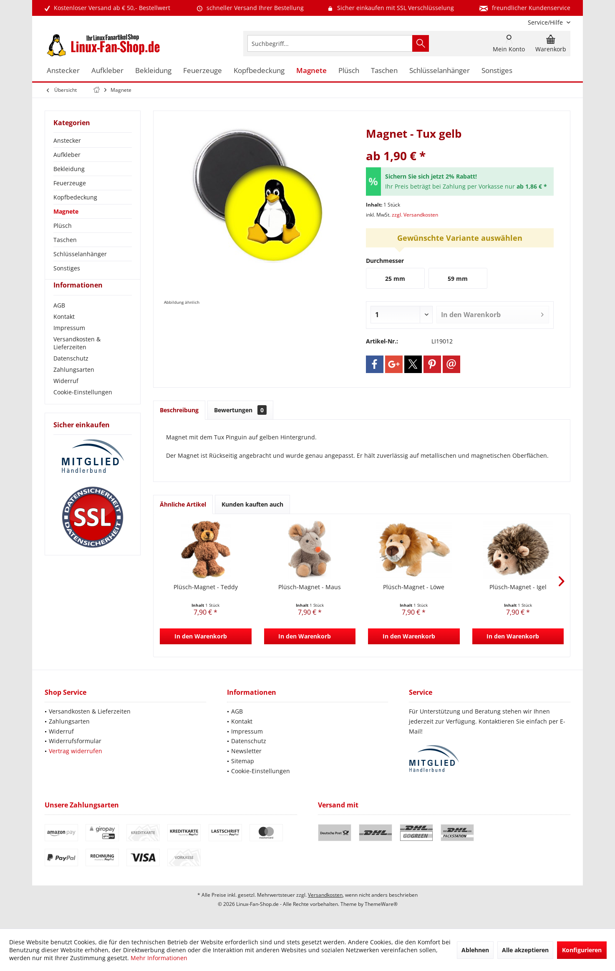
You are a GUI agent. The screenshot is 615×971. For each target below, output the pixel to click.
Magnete (65, 211)
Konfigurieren (582, 950)
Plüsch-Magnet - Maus (309, 587)
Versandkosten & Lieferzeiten (77, 358)
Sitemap (242, 761)
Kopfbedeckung (75, 197)
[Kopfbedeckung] (259, 70)
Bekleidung (69, 169)
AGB (59, 320)
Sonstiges (66, 268)
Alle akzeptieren (525, 950)
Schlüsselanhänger (80, 254)
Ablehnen (475, 950)
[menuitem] (546, 22)
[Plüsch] (349, 70)
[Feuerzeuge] (202, 70)
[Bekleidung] (153, 70)
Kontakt (64, 331)
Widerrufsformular (75, 741)
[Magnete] (311, 70)
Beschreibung (179, 410)
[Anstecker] (63, 70)
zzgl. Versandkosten (415, 214)
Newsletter (246, 751)
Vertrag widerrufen (75, 751)
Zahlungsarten (73, 384)
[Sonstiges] (497, 70)
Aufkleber (67, 155)
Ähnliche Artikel (183, 504)
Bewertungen (240, 410)
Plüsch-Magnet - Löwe (413, 587)
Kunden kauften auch (252, 504)
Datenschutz (70, 373)
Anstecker (67, 140)
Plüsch (62, 226)
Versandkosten (325, 894)
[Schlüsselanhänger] (439, 70)
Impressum (69, 343)
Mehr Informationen (159, 958)
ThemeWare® (381, 904)
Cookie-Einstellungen (82, 407)
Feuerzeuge (69, 183)
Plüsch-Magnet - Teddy (206, 587)
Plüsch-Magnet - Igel (518, 587)
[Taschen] (384, 70)
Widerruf (65, 396)
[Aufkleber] (107, 70)
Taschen (65, 240)
